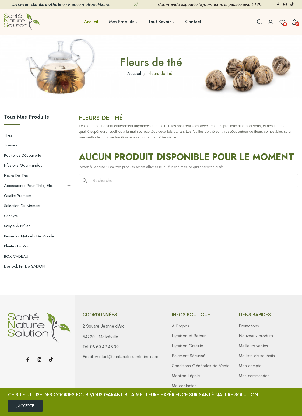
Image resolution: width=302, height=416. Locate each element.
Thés (8, 135)
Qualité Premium (17, 196)
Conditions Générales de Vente (201, 366)
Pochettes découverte (22, 155)
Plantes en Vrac (17, 246)
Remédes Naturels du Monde (29, 236)
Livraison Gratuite (187, 346)
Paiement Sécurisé (188, 356)
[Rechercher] (191, 180)
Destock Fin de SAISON (24, 266)
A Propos (180, 326)
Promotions (249, 326)
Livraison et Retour (189, 336)
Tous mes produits (26, 117)
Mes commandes (254, 376)
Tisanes (10, 145)
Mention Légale (186, 376)
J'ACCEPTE (25, 405)
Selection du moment (22, 206)
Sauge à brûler (17, 226)
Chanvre (11, 216)
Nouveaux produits (256, 336)
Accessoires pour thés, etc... (29, 185)
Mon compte (250, 366)
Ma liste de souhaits (257, 356)
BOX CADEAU (16, 256)
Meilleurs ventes (253, 346)
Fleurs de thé (16, 176)
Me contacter (184, 386)
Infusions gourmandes (23, 165)
